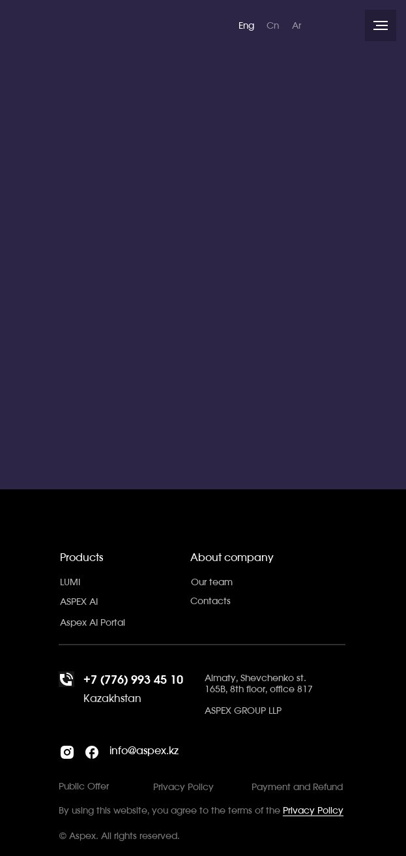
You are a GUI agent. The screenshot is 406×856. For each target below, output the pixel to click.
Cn (273, 26)
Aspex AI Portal (92, 623)
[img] (108, 24)
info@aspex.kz (144, 751)
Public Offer (84, 786)
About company (232, 558)
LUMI (70, 582)
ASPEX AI (79, 602)
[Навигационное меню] (380, 25)
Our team (212, 582)
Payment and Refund (297, 787)
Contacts (210, 601)
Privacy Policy (313, 811)
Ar (296, 26)
